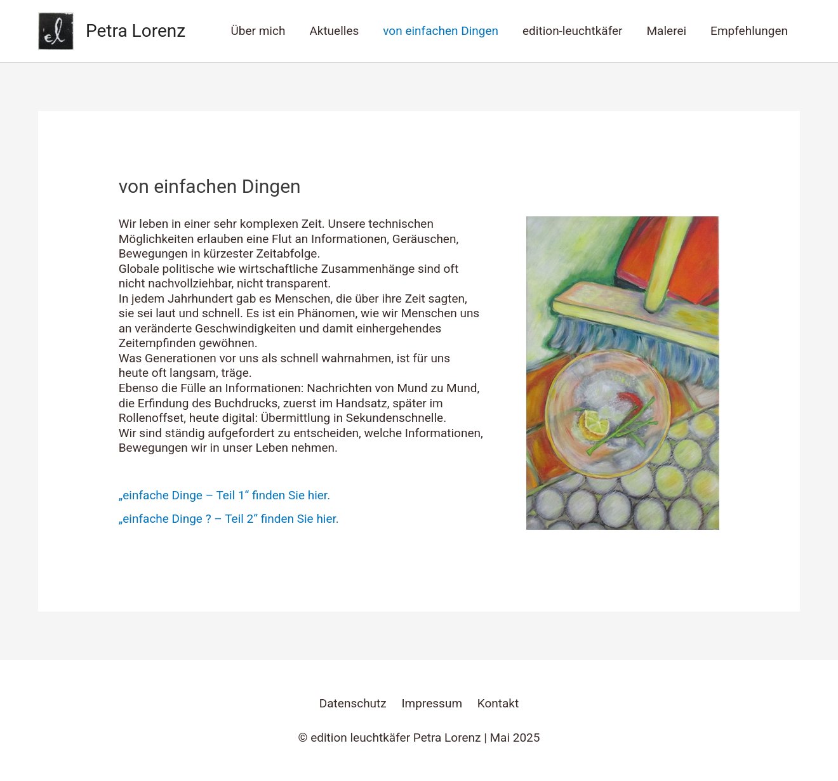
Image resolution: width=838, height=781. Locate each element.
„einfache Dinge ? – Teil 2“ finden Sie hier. (229, 518)
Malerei (667, 30)
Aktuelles (334, 30)
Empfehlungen (749, 30)
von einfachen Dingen (440, 30)
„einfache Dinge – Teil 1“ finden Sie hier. (224, 495)
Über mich (257, 30)
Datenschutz (353, 703)
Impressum (431, 703)
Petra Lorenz (135, 30)
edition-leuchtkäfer (572, 30)
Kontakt (498, 703)
